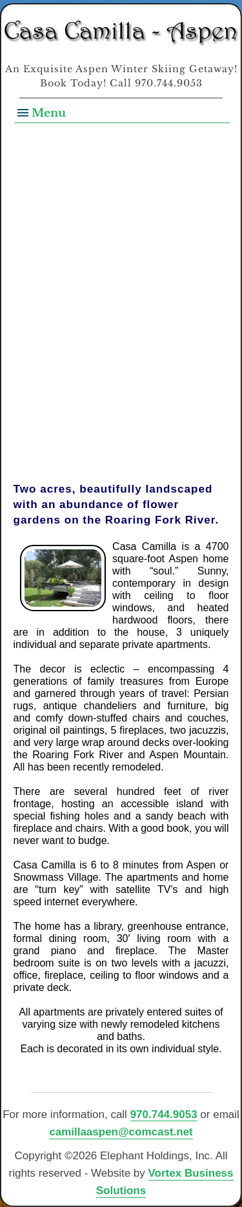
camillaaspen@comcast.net (121, 1132)
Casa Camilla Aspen (121, 33)
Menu (49, 113)
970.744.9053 (163, 1114)
